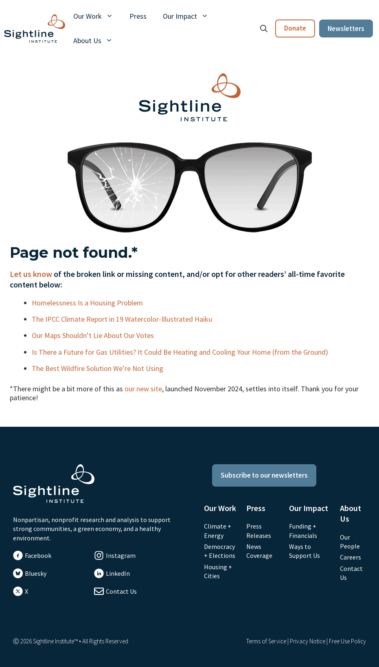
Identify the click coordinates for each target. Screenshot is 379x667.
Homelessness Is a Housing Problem (88, 302)
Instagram (121, 555)
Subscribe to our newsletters (264, 475)
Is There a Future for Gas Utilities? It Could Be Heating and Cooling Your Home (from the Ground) (181, 352)
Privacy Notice (307, 641)
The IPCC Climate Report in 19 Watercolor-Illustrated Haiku (123, 319)
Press (138, 16)
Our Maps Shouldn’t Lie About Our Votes (94, 335)
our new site (143, 388)
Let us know (31, 274)
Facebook (38, 555)
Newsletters (346, 28)
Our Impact (190, 16)
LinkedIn (118, 573)
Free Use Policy (347, 641)
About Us (97, 41)
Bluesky (35, 573)
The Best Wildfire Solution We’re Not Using (98, 368)
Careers (350, 557)
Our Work (97, 16)
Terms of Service (266, 641)
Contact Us (121, 591)
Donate (295, 28)
